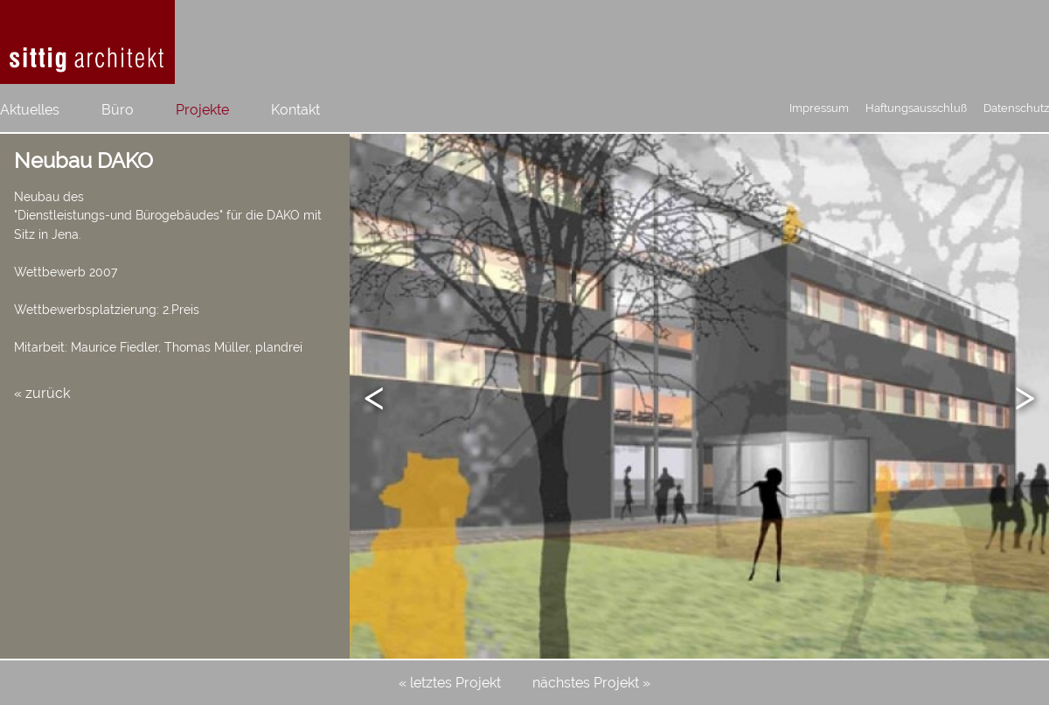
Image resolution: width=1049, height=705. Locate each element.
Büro (117, 109)
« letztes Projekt (450, 682)
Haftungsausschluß (916, 108)
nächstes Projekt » (591, 682)
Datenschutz (1016, 108)
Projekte (202, 109)
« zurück (42, 393)
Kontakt (295, 109)
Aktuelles (29, 109)
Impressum (819, 108)
